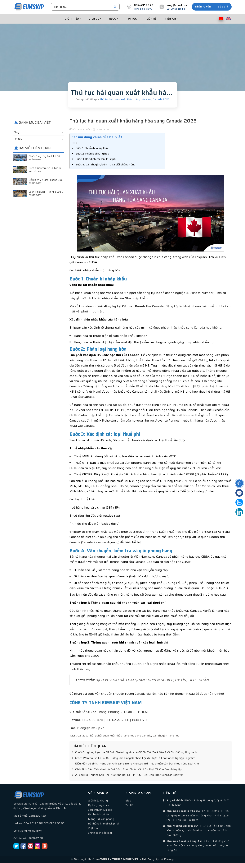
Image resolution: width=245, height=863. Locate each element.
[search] (115, 7)
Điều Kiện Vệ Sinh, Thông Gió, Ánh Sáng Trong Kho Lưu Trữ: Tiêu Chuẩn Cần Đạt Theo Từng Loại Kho (135, 764)
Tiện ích (171, 18)
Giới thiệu (73, 18)
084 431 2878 (143, 5)
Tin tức (132, 18)
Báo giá (223, 6)
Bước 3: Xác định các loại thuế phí (95, 159)
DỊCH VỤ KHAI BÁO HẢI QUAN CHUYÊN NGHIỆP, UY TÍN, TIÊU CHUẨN (152, 680)
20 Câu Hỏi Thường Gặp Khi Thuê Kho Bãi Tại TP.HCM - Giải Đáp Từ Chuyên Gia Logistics (128, 775)
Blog (113, 18)
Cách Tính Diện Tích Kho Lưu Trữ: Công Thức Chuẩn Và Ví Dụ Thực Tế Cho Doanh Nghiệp (127, 769)
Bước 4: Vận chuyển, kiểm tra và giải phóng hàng (105, 164)
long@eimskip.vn (178, 5)
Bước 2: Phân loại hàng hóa (92, 153)
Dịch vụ (95, 18)
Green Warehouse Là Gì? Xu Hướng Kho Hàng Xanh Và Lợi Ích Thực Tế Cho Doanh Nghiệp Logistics (133, 758)
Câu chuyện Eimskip (100, 810)
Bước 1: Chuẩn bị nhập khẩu (92, 148)
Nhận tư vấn (203, 6)
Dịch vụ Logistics (98, 805)
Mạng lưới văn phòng (101, 819)
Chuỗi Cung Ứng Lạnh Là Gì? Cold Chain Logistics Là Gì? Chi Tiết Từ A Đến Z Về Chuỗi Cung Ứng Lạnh (134, 752)
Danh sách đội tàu (99, 814)
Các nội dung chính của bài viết (97, 137)
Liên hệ (152, 18)
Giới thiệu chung (98, 800)
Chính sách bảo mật (100, 833)
